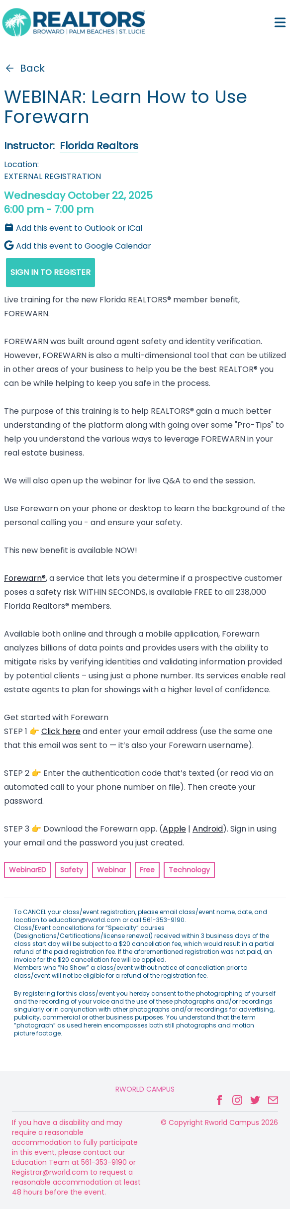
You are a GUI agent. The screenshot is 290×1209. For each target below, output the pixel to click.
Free (147, 870)
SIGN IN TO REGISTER (50, 272)
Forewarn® (25, 578)
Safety (71, 870)
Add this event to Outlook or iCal (73, 228)
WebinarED (27, 870)
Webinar (111, 870)
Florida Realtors (99, 146)
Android (208, 829)
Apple (174, 829)
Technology (189, 870)
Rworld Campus (145, 1089)
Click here (61, 731)
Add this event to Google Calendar (77, 246)
